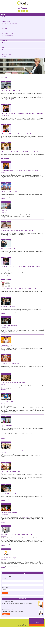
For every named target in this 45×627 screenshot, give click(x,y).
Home (3, 16)
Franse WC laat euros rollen (9, 512)
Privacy (22, 624)
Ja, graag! (5, 592)
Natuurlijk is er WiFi (7, 402)
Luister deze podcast (5, 120)
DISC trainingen (5, 26)
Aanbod (4, 19)
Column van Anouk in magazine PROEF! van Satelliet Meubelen (20, 288)
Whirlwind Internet (25, 625)
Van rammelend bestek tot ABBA (10, 90)
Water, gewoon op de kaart (9, 493)
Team (3, 52)
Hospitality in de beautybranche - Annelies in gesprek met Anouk (20, 266)
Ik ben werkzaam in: (5, 587)
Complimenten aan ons (7, 35)
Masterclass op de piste (8, 248)
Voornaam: (4, 578)
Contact (4, 56)
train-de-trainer (6, 21)
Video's (3, 47)
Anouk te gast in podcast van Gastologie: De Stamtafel (17, 230)
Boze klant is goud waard (8, 306)
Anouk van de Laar (6, 54)
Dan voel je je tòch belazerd (9, 325)
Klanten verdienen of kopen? (9, 191)
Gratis (3, 42)
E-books (4, 45)
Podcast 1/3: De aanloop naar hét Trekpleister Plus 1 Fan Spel (19, 151)
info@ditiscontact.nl (22, 623)
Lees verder (3, 101)
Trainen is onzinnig (6, 345)
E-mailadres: (4, 582)
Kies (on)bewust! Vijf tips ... (9, 558)
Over (3, 49)
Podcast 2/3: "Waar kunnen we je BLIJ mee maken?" (16, 133)
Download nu (6, 614)
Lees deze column (4, 293)
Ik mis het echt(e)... (6, 425)
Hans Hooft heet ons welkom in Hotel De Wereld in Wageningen (20, 171)
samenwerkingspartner (13, 566)
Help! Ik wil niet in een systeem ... (11, 363)
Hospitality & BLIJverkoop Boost (9, 23)
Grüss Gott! (4, 211)
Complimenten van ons (7, 33)
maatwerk (4, 28)
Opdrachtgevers (6, 37)
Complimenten (5, 30)
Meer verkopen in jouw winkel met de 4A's (13, 451)
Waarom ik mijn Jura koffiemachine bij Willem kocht (16, 534)
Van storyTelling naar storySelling (11, 471)
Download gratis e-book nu (36, 624)
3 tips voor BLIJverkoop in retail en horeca (13, 382)
